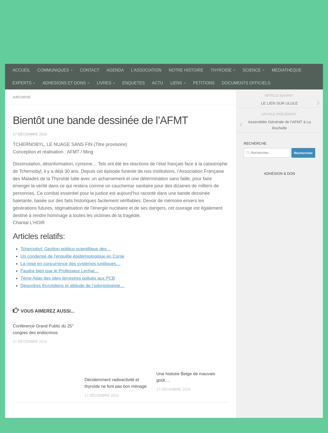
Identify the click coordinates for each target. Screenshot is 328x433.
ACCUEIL (21, 70)
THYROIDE (221, 70)
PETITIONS (204, 83)
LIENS (176, 83)
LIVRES (104, 83)
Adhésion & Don (279, 174)
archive (22, 97)
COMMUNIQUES (53, 70)
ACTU (157, 83)
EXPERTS (22, 83)
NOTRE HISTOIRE (186, 70)
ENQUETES (133, 83)
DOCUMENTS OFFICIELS (246, 83)
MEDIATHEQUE (286, 70)
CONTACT (89, 70)
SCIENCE (252, 70)
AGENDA (115, 70)
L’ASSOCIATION (146, 70)
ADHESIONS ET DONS (64, 83)
